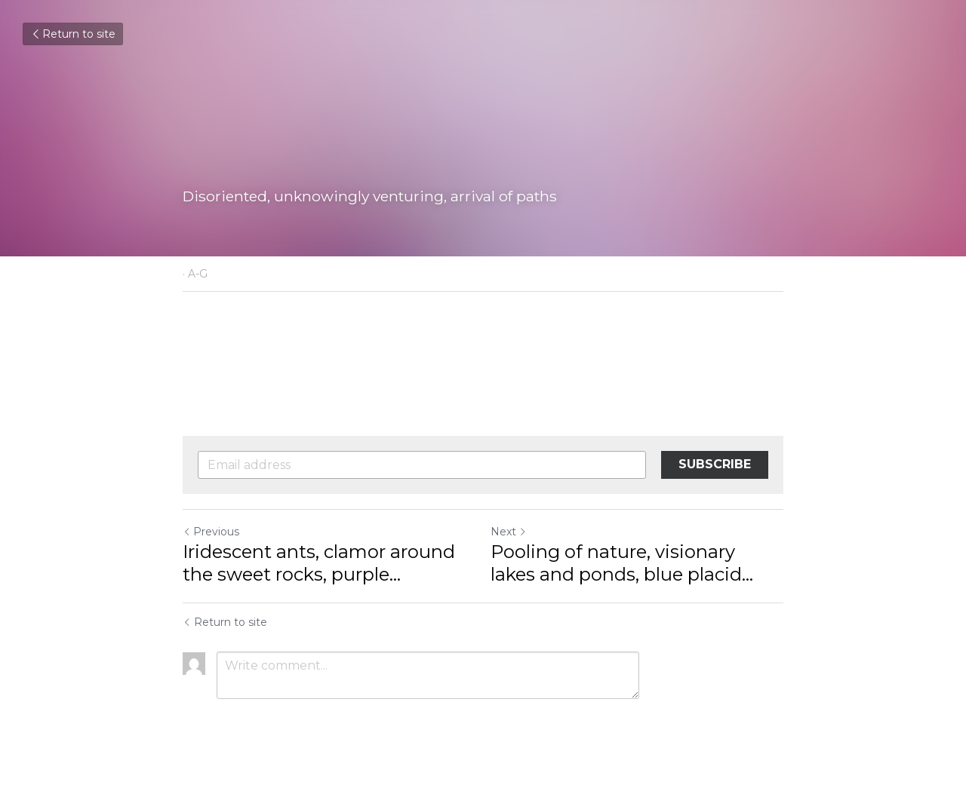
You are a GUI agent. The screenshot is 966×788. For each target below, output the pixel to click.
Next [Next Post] (509, 531)
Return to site (72, 34)
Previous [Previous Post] (211, 531)
